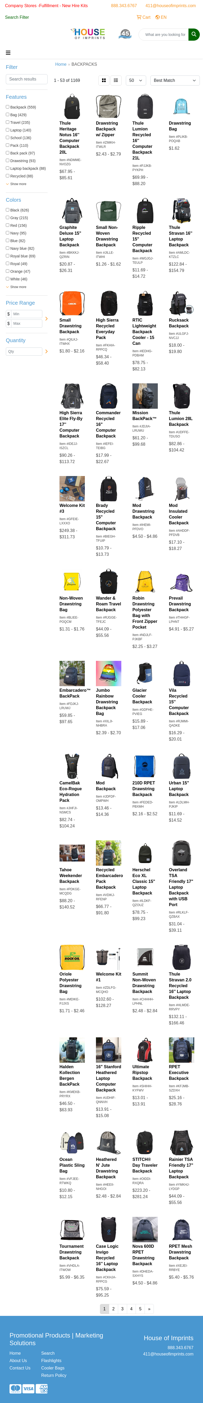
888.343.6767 (124, 5)
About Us (18, 1360)
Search (48, 1353)
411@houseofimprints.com (170, 5)
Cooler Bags (52, 1368)
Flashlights (51, 1360)
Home (15, 1353)
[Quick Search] (164, 35)
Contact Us (20, 1368)
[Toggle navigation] (8, 53)
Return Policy (53, 1375)
